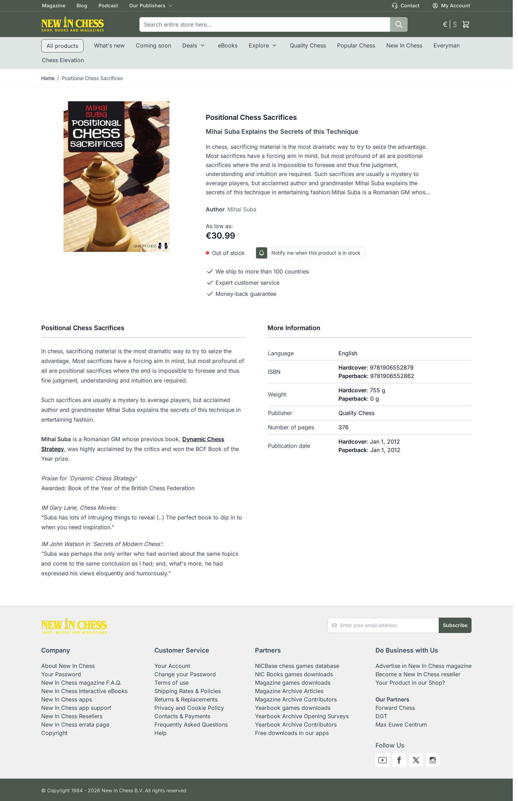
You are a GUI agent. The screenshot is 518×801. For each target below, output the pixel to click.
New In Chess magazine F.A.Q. (81, 682)
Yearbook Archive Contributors (296, 724)
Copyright (54, 732)
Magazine (53, 5)
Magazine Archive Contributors (296, 699)
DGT (381, 716)
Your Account (172, 665)
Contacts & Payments (182, 716)
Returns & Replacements (186, 699)
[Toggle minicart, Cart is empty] (466, 24)
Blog (81, 5)
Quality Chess (308, 45)
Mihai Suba (241, 209)
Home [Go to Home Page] (47, 78)
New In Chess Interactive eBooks (84, 690)
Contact (405, 5)
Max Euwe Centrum (401, 724)
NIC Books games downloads (294, 674)
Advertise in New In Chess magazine (423, 665)
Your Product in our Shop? (410, 682)
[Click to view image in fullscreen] (116, 176)
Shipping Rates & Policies (187, 690)
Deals (189, 45)
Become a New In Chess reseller (417, 674)
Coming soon (153, 45)
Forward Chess (395, 707)
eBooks (228, 45)
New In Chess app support (76, 707)
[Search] (399, 24)
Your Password (61, 674)
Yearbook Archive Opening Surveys (302, 716)
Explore (259, 45)
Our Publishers (147, 5)
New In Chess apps (66, 699)
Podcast (108, 5)
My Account (451, 5)
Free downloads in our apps (292, 732)
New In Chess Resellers (71, 716)
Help (160, 732)
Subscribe (455, 625)
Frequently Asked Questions (191, 724)
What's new (109, 45)
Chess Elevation (63, 60)
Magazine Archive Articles (289, 690)
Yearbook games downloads (292, 707)
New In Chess (404, 45)
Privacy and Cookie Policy (189, 707)
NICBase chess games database (297, 665)
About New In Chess (68, 665)
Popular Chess (356, 45)
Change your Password (185, 674)
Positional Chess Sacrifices (92, 78)
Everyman (446, 45)
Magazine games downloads (292, 682)
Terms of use (171, 682)
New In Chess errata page (75, 724)
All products (62, 45)
